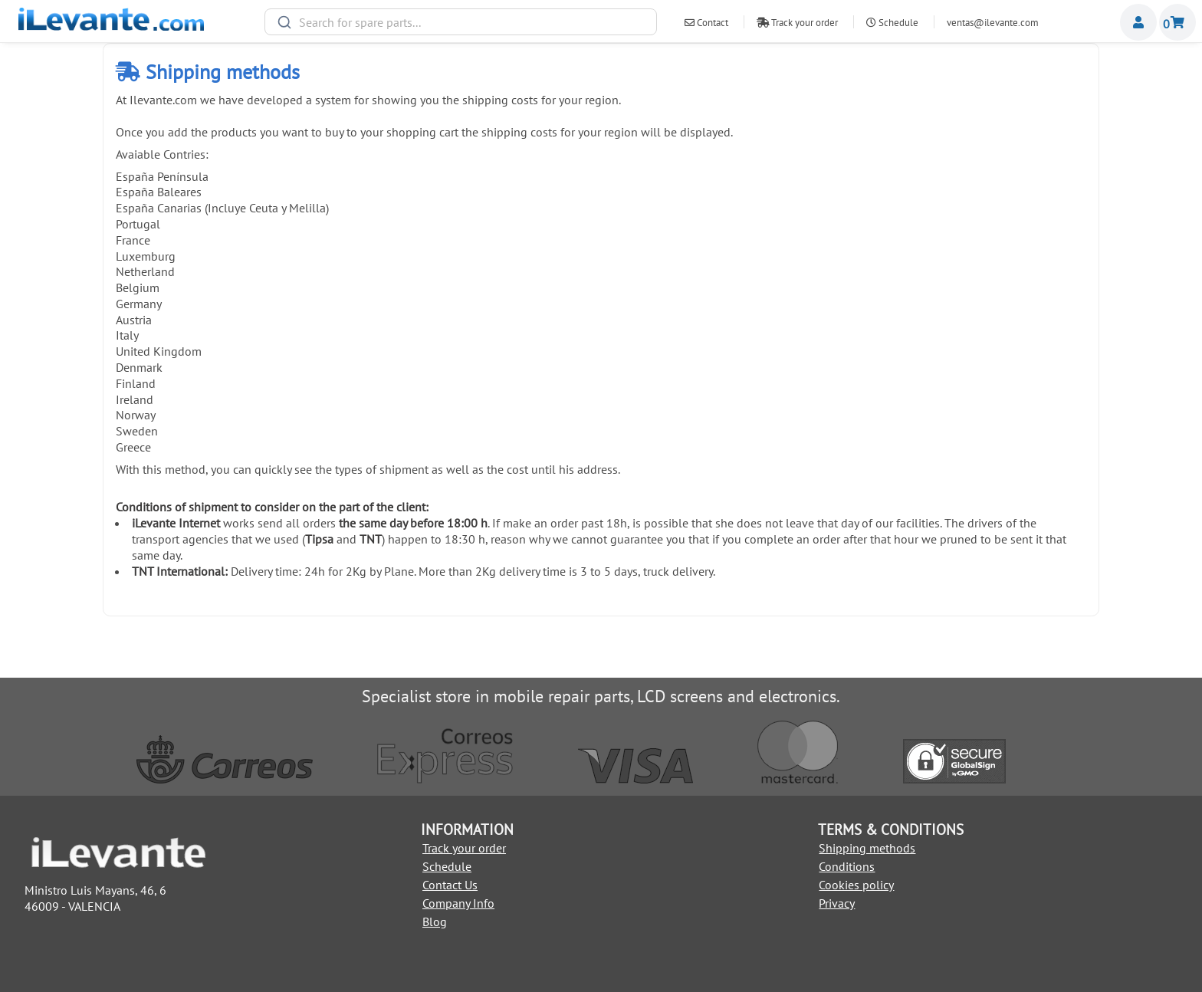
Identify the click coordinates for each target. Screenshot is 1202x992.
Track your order (797, 22)
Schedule (892, 22)
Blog (434, 921)
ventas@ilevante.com (993, 22)
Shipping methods (867, 848)
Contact (706, 22)
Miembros (1138, 22)
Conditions (847, 866)
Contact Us (450, 884)
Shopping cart (1177, 22)
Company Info (458, 903)
